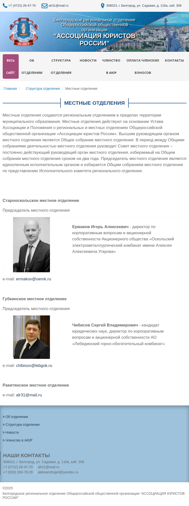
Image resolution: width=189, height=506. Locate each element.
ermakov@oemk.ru (33, 279)
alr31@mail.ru (55, 5)
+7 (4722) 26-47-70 (19, 5)
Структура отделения (61, 66)
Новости (88, 60)
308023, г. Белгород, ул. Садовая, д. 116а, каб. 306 (141, 5)
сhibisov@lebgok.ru (34, 365)
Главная (10, 89)
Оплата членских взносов (142, 66)
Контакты (174, 60)
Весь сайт (10, 66)
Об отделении (31, 66)
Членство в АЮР (111, 66)
